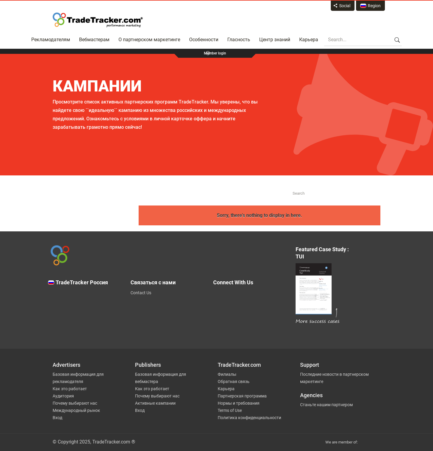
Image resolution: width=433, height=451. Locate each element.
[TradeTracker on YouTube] (252, 332)
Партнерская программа (242, 396)
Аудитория (63, 396)
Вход (57, 417)
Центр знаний (274, 39)
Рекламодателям (50, 39)
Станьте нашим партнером (326, 404)
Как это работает (70, 388)
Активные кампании (155, 403)
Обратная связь (234, 381)
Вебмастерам (94, 39)
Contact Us (141, 292)
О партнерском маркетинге (149, 39)
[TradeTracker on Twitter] (250, 299)
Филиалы (227, 374)
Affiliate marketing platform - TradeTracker (98, 20)
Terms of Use (230, 410)
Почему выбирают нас (75, 403)
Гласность (238, 39)
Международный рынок (76, 410)
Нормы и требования (238, 403)
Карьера (308, 39)
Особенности (203, 39)
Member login (215, 53)
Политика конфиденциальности (249, 417)
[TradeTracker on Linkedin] (250, 323)
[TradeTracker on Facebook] (250, 311)
